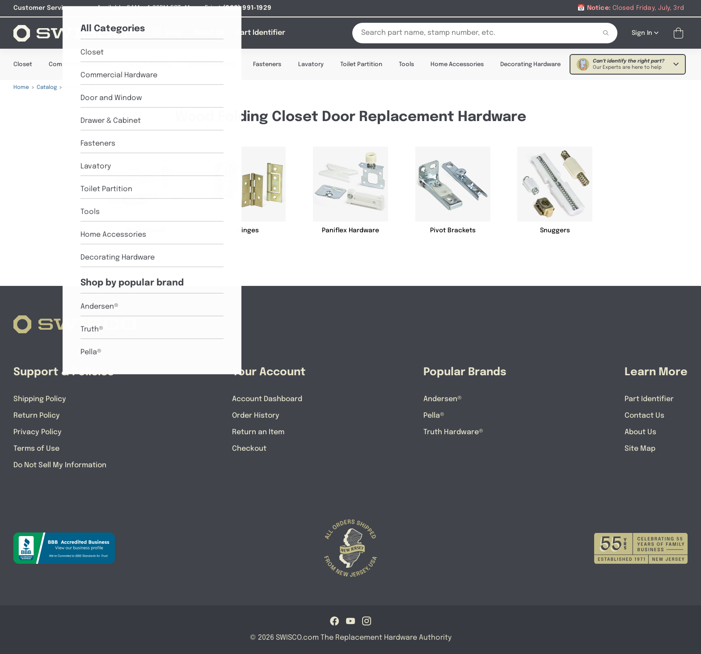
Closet (22, 64)
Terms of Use (36, 448)
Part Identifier (649, 398)
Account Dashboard (267, 398)
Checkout (249, 448)
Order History (255, 415)
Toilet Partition (361, 64)
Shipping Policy (39, 398)
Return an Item (258, 432)
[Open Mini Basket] (680, 32)
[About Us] (209, 32)
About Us (640, 432)
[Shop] (167, 32)
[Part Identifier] (260, 32)
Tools (406, 64)
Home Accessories (457, 64)
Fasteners (267, 64)
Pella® (433, 415)
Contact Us (644, 415)
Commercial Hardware (80, 64)
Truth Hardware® (453, 432)
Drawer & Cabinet (212, 64)
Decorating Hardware (530, 64)
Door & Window (149, 64)
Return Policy (36, 415)
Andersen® (442, 398)
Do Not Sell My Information (59, 465)
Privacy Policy (37, 432)
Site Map (640, 448)
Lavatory (311, 64)
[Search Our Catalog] (467, 32)
